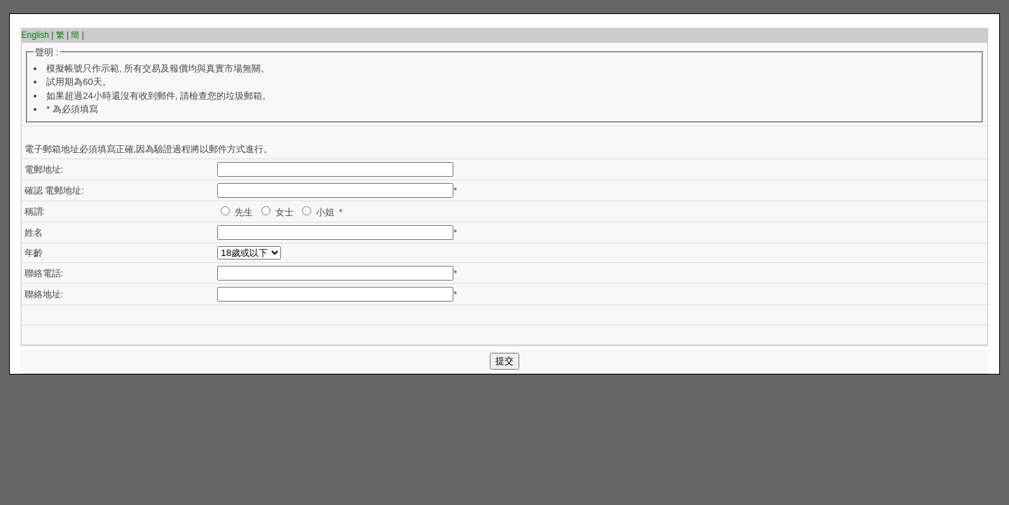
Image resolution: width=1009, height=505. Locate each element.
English (35, 35)
